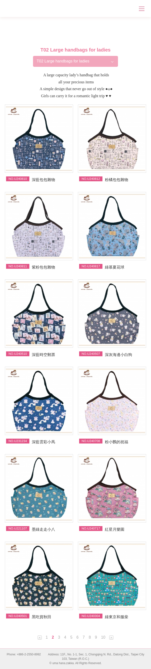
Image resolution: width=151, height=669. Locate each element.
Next (111, 637)
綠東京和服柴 (116, 617)
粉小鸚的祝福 (116, 442)
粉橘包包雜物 (116, 180)
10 (103, 637)
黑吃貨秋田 (41, 617)
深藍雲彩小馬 (43, 442)
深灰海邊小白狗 (118, 355)
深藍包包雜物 (43, 180)
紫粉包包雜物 (43, 267)
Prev (40, 637)
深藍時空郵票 (43, 355)
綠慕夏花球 (114, 267)
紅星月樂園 (114, 529)
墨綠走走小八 (43, 529)
